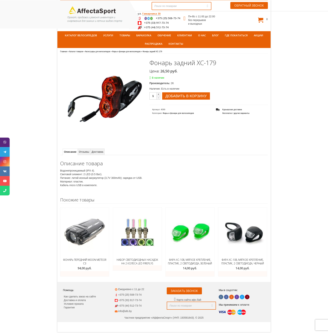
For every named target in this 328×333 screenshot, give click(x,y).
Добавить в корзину (186, 96)
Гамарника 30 (151, 13)
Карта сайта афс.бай (189, 299)
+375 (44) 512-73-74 (156, 27)
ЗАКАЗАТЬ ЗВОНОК (184, 291)
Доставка (97, 151)
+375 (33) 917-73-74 (156, 22)
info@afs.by (125, 311)
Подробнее (137, 268)
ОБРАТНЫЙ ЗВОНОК (249, 5)
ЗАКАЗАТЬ (190, 274)
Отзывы (84, 151)
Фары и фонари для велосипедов (178, 113)
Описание (70, 151)
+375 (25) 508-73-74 (168, 18)
